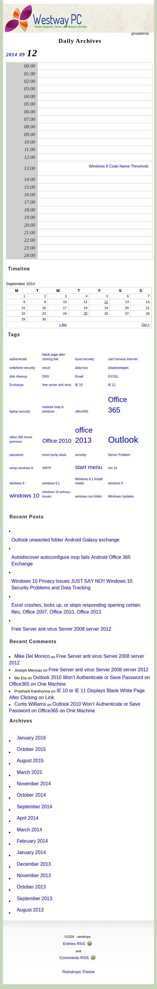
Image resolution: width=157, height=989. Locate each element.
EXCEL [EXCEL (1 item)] (113, 376)
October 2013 (31, 886)
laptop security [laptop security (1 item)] (19, 411)
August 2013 (30, 909)
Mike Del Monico (32, 656)
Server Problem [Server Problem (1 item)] (119, 455)
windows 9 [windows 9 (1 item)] (115, 483)
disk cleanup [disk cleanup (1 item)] (18, 376)
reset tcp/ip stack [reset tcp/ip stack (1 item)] (54, 455)
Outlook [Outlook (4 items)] (123, 440)
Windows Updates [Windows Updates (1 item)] (121, 496)
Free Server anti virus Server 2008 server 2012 (61, 629)
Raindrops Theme (78, 972)
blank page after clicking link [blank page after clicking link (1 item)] (53, 357)
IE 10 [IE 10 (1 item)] (79, 385)
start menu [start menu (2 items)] (88, 467)
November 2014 (34, 783)
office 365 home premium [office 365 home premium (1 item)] (20, 439)
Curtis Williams (30, 704)
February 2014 (32, 841)
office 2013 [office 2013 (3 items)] (84, 435)
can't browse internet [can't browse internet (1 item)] (122, 359)
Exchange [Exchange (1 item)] (16, 385)
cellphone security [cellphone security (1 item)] (22, 367)
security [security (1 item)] (80, 455)
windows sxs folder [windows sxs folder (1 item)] (88, 496)
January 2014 (31, 852)
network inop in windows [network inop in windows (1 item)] (53, 409)
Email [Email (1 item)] (79, 376)
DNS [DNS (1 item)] (45, 376)
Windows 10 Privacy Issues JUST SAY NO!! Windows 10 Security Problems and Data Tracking (71, 584)
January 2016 (31, 737)
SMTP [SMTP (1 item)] (46, 468)
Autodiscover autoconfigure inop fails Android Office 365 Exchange (71, 560)
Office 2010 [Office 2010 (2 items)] (56, 441)
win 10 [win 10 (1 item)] (112, 468)
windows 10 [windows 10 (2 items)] (24, 495)
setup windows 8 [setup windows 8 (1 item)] (21, 468)
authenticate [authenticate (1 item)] (18, 359)
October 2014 (31, 795)
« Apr (63, 324)
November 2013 (34, 875)
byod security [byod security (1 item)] (84, 359)
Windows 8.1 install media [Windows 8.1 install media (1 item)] (88, 481)
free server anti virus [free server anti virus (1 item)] (56, 385)
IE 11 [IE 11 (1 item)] (111, 385)
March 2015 (29, 772)
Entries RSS (74, 943)
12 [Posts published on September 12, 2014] (106, 302)
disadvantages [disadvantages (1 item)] (118, 367)
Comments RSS (74, 957)
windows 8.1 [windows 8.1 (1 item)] (51, 483)
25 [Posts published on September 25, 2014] (85, 313)
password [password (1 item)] (16, 455)
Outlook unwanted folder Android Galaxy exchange (65, 539)
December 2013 (34, 864)
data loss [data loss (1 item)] (81, 367)
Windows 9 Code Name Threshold (118, 166)
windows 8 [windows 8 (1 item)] (16, 483)
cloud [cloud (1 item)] (46, 367)
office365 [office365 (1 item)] (81, 411)
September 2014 (34, 806)
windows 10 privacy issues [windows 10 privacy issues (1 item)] (56, 494)
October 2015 (31, 749)
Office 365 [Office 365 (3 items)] (117, 404)
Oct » (146, 324)
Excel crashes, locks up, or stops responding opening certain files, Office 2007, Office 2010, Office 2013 (75, 608)
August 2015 (30, 760)
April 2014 (27, 818)
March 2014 (29, 829)
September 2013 (34, 898)
